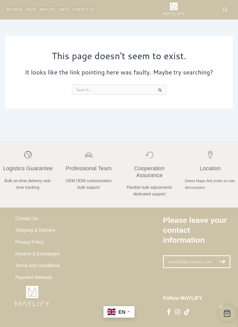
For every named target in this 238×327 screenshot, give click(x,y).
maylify (47, 10)
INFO (63, 10)
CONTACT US (83, 10)
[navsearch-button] (225, 10)
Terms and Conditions (37, 265)
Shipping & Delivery (35, 230)
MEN (30, 10)
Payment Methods (33, 277)
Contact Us (26, 218)
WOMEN (14, 10)
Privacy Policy (29, 242)
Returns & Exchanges (37, 253)
